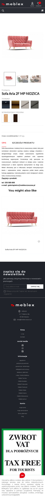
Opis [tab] (4, 143)
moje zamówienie (22, 410)
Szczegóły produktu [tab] (23, 143)
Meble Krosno (23, 393)
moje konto (22, 407)
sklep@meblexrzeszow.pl (22, 319)
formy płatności (22, 413)
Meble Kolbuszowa (22, 396)
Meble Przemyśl (22, 387)
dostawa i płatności (22, 372)
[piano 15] (35, 105)
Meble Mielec (22, 390)
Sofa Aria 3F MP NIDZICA (15, 249)
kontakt (22, 337)
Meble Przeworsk (22, 384)
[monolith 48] (15, 105)
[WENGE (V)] (15, 118)
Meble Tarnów (22, 378)
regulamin (22, 360)
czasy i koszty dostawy (22, 375)
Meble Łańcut (22, 399)
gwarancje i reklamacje (22, 366)
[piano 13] (25, 105)
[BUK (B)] (6, 118)
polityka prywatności (22, 363)
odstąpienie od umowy (22, 369)
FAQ (22, 416)
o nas (22, 334)
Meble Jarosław (22, 381)
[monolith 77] (6, 105)
